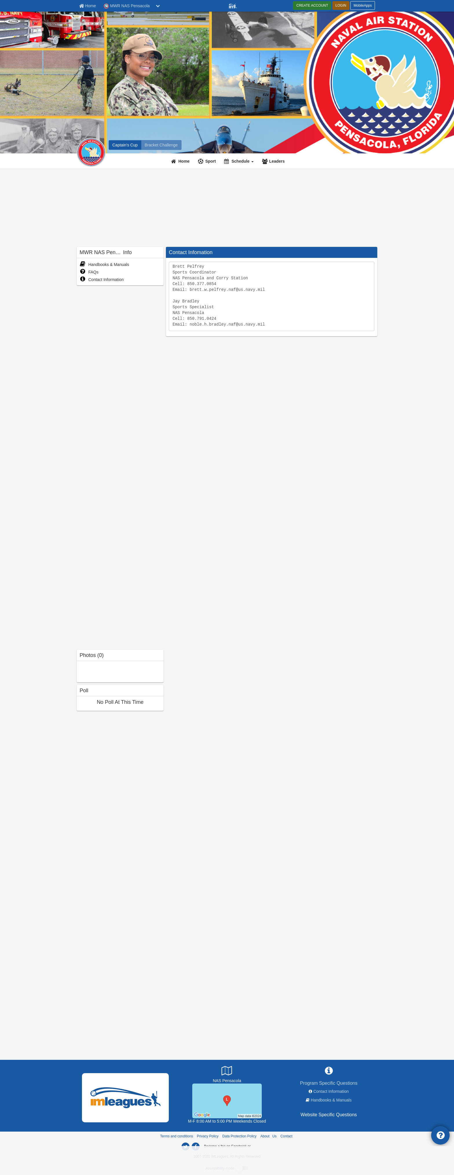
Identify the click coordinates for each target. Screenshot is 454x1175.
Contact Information (102, 279)
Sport (210, 161)
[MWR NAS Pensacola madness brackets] (161, 145)
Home (184, 161)
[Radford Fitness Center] (227, 1100)
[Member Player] (233, 5)
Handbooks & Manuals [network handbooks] (331, 1100)
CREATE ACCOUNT (312, 5)
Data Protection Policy (239, 1136)
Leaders (277, 161)
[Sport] (207, 161)
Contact (286, 1136)
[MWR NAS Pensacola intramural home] (125, 145)
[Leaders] (274, 161)
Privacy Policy (208, 1136)
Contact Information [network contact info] (331, 1091)
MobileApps (363, 5)
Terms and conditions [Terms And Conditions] (176, 1136)
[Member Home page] (87, 5)
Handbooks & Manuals (104, 264)
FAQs (89, 272)
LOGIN (341, 5)
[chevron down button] (158, 5)
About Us (268, 1136)
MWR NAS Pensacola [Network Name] (127, 6)
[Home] (181, 161)
